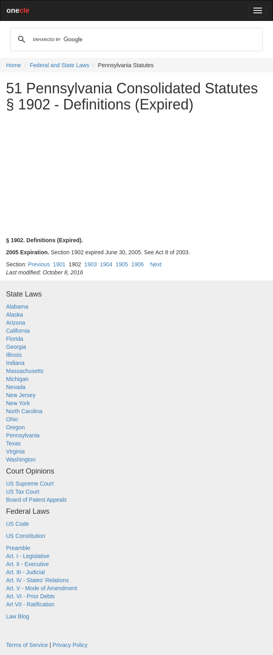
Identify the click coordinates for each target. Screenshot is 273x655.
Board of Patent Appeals (36, 499)
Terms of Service (27, 645)
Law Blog (17, 616)
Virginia (15, 451)
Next (156, 264)
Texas (13, 443)
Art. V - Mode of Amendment (41, 588)
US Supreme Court (29, 483)
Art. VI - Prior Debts (30, 596)
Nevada (15, 387)
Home (13, 65)
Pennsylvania (22, 435)
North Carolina (24, 411)
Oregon (15, 427)
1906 (137, 264)
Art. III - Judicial (25, 572)
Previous (38, 264)
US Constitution (25, 536)
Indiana (15, 363)
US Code (17, 524)
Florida (14, 339)
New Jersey (20, 395)
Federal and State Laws (59, 65)
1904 (106, 264)
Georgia (16, 347)
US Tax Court (22, 491)
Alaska (14, 314)
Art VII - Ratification (30, 604)
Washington (20, 459)
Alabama (17, 306)
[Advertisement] (136, 174)
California (18, 331)
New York (18, 403)
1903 (90, 264)
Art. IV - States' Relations (37, 580)
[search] (135, 39)
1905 (121, 264)
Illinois (14, 355)
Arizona (15, 322)
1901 (59, 264)
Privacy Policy (70, 645)
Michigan (17, 379)
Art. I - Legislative (27, 556)
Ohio (12, 419)
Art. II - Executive (27, 564)
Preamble (18, 548)
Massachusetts (24, 371)
